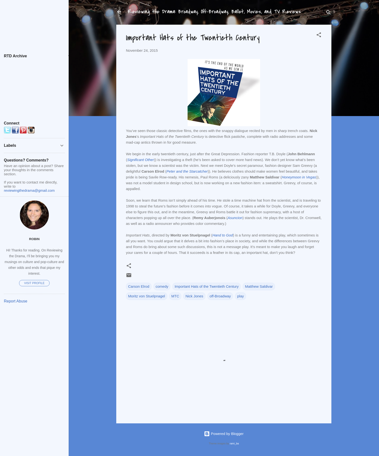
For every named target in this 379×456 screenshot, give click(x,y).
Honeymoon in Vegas (299, 177)
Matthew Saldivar (259, 286)
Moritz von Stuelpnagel (146, 296)
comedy (162, 286)
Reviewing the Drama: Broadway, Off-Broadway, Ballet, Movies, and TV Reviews (214, 11)
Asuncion (234, 218)
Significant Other (140, 160)
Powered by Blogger (223, 434)
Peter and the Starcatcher (187, 171)
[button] (319, 35)
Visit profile (34, 283)
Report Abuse (15, 301)
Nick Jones (194, 296)
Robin (34, 239)
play (240, 296)
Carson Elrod (138, 286)
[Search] (328, 13)
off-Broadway (220, 296)
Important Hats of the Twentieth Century (207, 286)
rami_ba (234, 443)
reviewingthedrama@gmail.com (29, 190)
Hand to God (222, 235)
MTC (175, 296)
